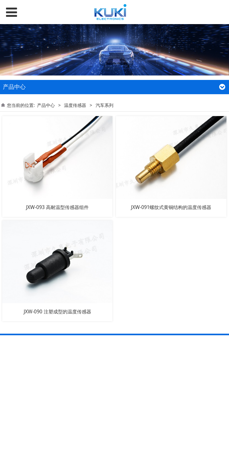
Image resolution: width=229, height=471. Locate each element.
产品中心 (46, 105)
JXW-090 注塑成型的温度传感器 (57, 311)
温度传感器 (75, 105)
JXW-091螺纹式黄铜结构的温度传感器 (171, 207)
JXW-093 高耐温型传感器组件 (57, 207)
